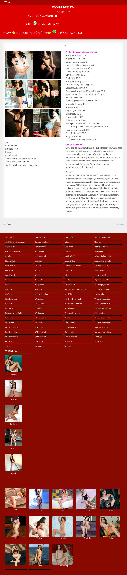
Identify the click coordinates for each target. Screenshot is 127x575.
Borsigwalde (10, 275)
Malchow (69, 252)
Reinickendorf (71, 337)
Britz (7, 280)
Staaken (38, 266)
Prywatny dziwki (101, 289)
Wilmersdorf (40, 337)
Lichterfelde (70, 237)
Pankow (68, 318)
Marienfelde (70, 261)
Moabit (68, 280)
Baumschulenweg (12, 252)
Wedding (39, 308)
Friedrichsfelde (11, 327)
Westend (38, 323)
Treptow (38, 289)
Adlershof (9, 237)
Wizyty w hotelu (101, 247)
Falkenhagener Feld (13, 313)
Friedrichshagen (12, 332)
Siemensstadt (40, 256)
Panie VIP (98, 342)
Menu (9, 2)
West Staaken (40, 318)
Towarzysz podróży (102, 299)
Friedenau (9, 323)
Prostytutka (99, 294)
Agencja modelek (101, 266)
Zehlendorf (39, 346)
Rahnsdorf (69, 332)
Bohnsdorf (9, 270)
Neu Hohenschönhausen (75, 289)
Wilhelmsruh (40, 327)
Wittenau (39, 342)
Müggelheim (70, 285)
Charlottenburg (11, 299)
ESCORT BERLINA (63, 7)
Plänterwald (70, 323)
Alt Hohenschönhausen (15, 242)
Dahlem (8, 304)
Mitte (67, 275)
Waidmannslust (41, 294)
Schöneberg (40, 252)
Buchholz (9, 289)
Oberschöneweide (72, 313)
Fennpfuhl (9, 318)
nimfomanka (99, 270)
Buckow (8, 294)
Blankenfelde (10, 266)
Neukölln (68, 294)
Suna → (120, 224)
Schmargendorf (41, 242)
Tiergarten (39, 285)
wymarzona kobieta (102, 332)
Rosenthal (69, 342)
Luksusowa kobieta (102, 261)
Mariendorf (69, 256)
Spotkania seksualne (103, 323)
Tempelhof (39, 280)
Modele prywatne (101, 285)
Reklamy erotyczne (102, 308)
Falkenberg (10, 308)
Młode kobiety (100, 252)
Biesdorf (8, 256)
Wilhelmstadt (40, 332)
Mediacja (98, 337)
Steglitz (38, 270)
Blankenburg (10, 261)
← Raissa (7, 224)
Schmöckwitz (40, 247)
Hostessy (98, 242)
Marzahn (68, 270)
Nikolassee (69, 308)
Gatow (8, 346)
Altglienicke (10, 247)
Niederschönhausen (73, 304)
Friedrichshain (11, 337)
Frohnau (9, 342)
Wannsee (39, 299)
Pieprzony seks (100, 275)
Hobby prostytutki (102, 237)
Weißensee (39, 313)
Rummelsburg (41, 237)
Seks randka (99, 313)
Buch (7, 285)
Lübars (68, 242)
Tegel (37, 275)
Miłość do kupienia (102, 256)
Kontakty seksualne (102, 318)
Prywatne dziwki (101, 280)
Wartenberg (40, 304)
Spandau (38, 261)
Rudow (68, 346)
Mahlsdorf (69, 247)
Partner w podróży (102, 304)
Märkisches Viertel (73, 266)
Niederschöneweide (73, 299)
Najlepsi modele (101, 327)
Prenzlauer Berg (71, 327)
